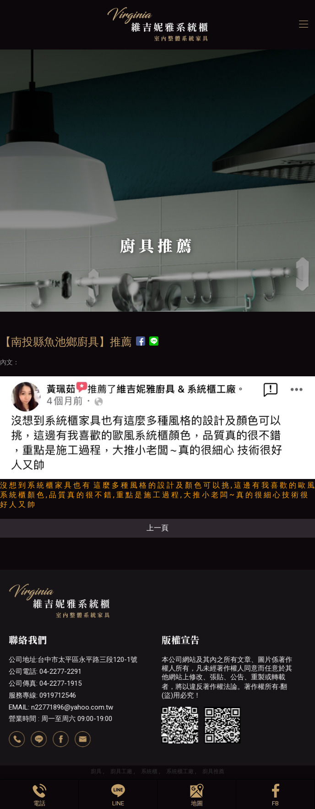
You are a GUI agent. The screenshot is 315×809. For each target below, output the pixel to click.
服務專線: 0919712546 (42, 695)
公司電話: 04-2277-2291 (45, 671)
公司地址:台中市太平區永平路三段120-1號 (73, 659)
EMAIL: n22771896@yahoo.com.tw (61, 707)
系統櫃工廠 (180, 771)
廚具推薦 (213, 771)
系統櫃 (149, 771)
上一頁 (157, 527)
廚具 (96, 771)
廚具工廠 (121, 771)
